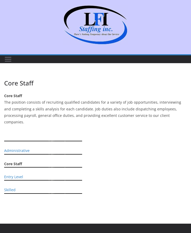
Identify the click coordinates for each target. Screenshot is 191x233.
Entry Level (13, 176)
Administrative (17, 150)
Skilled (10, 189)
